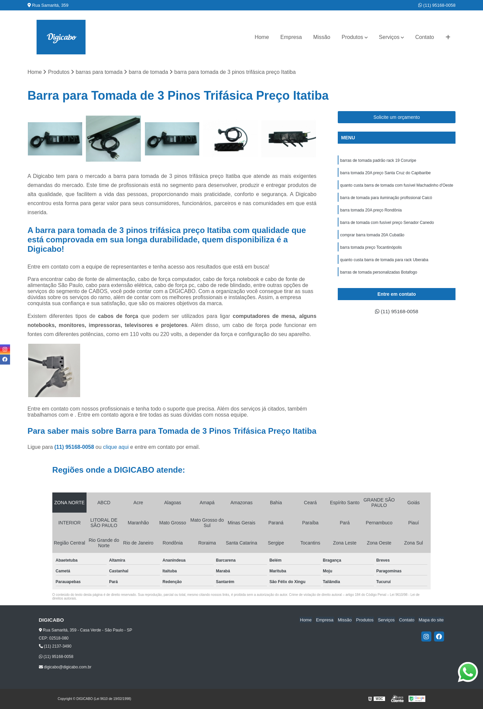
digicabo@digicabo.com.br (65, 667)
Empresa (291, 37)
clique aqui (116, 447)
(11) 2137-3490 (55, 646)
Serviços (389, 37)
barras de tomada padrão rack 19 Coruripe (378, 160)
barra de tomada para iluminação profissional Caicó (386, 199)
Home (262, 37)
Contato (424, 37)
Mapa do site (431, 619)
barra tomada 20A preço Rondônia (370, 211)
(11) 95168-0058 (436, 5)
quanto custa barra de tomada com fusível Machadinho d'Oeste (396, 186)
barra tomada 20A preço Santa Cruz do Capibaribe (385, 173)
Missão (321, 37)
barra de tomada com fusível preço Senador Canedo (387, 224)
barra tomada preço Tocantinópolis (371, 250)
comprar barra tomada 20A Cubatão (372, 237)
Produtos (352, 37)
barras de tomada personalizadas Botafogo (378, 275)
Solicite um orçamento (396, 117)
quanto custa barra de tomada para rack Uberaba (384, 263)
